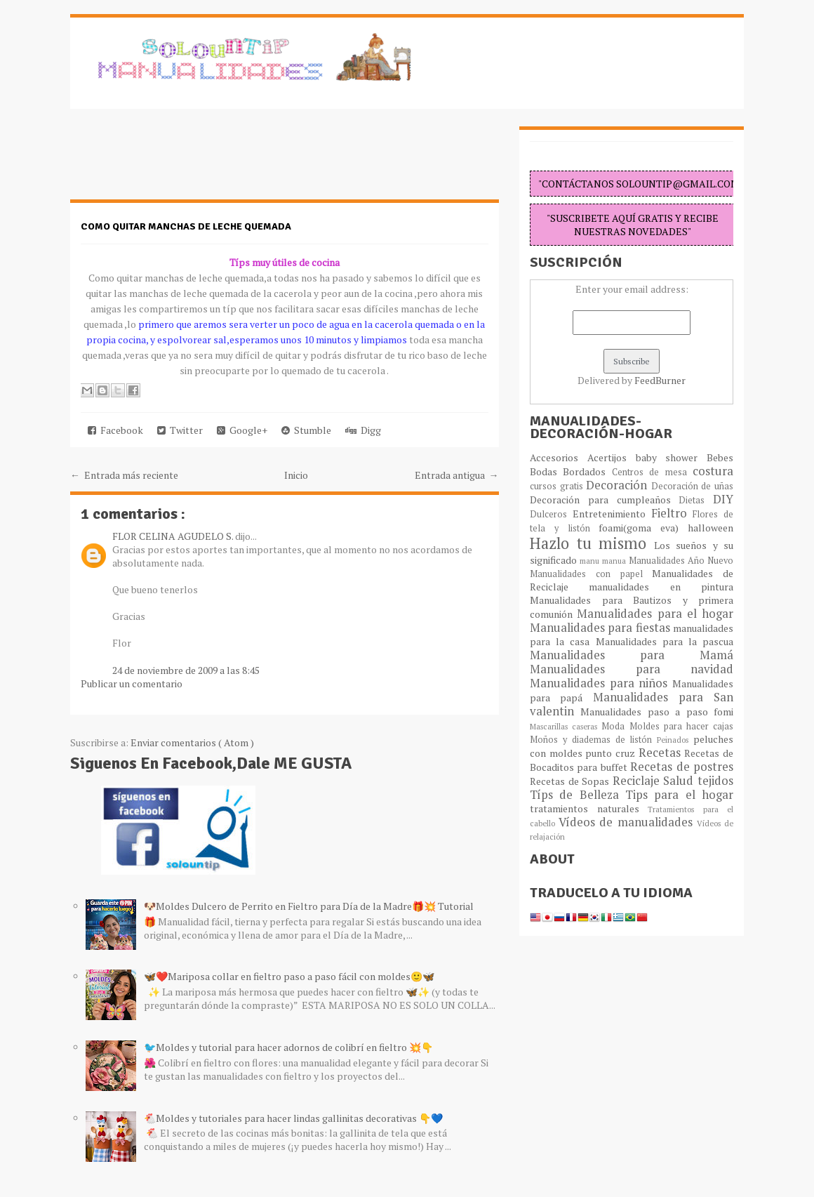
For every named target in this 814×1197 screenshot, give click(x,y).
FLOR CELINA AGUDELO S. (173, 536)
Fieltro (672, 513)
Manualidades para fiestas (601, 627)
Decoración (618, 485)
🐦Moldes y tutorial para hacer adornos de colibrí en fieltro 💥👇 (288, 1047)
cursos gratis (558, 486)
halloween (710, 527)
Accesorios (558, 457)
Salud (680, 780)
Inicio (296, 475)
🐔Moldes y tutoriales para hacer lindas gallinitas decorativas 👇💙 (293, 1118)
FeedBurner (660, 380)
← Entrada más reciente (124, 475)
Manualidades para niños (601, 683)
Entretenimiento (612, 513)
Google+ (242, 430)
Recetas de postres (681, 766)
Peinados (675, 739)
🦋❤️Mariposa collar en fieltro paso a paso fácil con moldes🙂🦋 (289, 976)
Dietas (696, 500)
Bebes (720, 457)
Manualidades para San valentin (631, 704)
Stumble (306, 430)
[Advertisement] (182, 161)
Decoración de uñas (692, 486)
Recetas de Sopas (571, 781)
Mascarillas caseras (565, 726)
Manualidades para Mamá (631, 655)
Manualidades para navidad (631, 669)
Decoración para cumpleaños (604, 499)
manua (615, 560)
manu (591, 560)
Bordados (587, 471)
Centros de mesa (652, 472)
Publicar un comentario (131, 683)
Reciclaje (638, 780)
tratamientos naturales (589, 808)
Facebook (115, 430)
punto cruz (611, 753)
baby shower (671, 457)
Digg (363, 430)
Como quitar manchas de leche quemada (186, 226)
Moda (615, 726)
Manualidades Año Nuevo (681, 561)
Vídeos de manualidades (628, 822)
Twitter (180, 430)
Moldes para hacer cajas (681, 726)
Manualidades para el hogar (655, 613)
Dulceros (551, 514)
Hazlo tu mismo (592, 543)
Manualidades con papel (591, 574)
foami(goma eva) (643, 527)
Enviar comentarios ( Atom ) (192, 742)
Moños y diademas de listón (593, 740)
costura (713, 471)
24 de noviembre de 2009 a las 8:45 (186, 670)
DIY (723, 499)
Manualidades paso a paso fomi (656, 711)
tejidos (715, 780)
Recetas (662, 752)
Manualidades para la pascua (665, 641)
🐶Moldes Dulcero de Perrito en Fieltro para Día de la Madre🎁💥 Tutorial (309, 906)
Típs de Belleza (577, 794)
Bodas (546, 471)
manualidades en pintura (661, 586)
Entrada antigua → (457, 475)
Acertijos (611, 457)
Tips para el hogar (679, 794)
